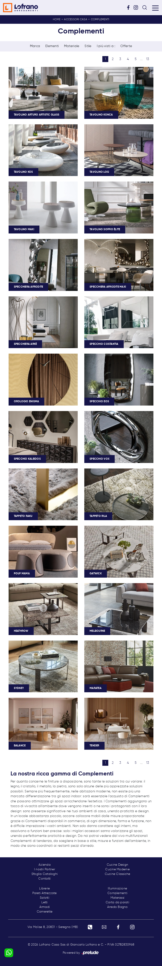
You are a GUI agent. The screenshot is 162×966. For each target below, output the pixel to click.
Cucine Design (117, 864)
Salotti (44, 897)
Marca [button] (35, 46)
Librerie (44, 888)
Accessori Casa (75, 19)
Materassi (117, 897)
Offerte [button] (126, 46)
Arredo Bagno (117, 907)
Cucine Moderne (117, 869)
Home (57, 19)
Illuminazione (117, 888)
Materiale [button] (71, 46)
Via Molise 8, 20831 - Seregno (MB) (53, 927)
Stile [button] (88, 46)
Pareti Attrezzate (44, 893)
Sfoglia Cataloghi (44, 874)
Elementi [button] (52, 46)
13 (147, 59)
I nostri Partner (44, 869)
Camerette (44, 911)
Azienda (45, 864)
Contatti (44, 878)
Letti (44, 902)
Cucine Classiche (117, 874)
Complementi (100, 19)
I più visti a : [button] (106, 46)
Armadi (44, 907)
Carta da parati (117, 902)
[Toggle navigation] (155, 8)
